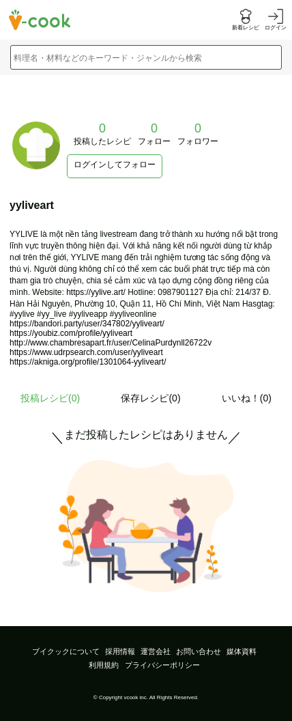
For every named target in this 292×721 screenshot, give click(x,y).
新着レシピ (245, 28)
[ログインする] (276, 20)
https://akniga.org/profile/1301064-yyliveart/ (88, 362)
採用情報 (120, 651)
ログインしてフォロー (115, 164)
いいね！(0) (247, 398)
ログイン (276, 28)
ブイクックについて (66, 651)
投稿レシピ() (50, 398)
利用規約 (104, 665)
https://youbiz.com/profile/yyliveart (71, 333)
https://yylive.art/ (96, 292)
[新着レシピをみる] (245, 20)
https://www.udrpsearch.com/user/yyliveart (86, 352)
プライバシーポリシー (162, 665)
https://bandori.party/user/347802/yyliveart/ (87, 323)
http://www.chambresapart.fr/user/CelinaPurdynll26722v (110, 343)
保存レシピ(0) (150, 398)
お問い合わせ (198, 651)
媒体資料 (242, 651)
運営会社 (156, 651)
